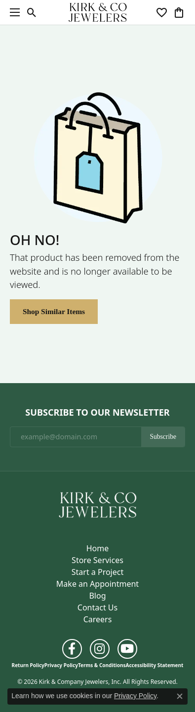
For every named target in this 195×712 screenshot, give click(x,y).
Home (97, 548)
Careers (97, 619)
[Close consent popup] (180, 696)
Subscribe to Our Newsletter (97, 412)
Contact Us (97, 607)
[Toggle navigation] (12, 12)
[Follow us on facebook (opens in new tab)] (72, 649)
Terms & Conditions (102, 665)
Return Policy (28, 665)
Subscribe (163, 436)
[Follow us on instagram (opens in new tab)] (100, 649)
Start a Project (97, 572)
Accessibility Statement (155, 665)
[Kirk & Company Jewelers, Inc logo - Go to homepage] (97, 12)
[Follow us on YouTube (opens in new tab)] (127, 649)
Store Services (97, 560)
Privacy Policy (61, 665)
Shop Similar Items (54, 311)
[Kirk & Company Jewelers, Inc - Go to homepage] (97, 503)
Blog (97, 595)
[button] (32, 12)
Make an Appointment (97, 583)
